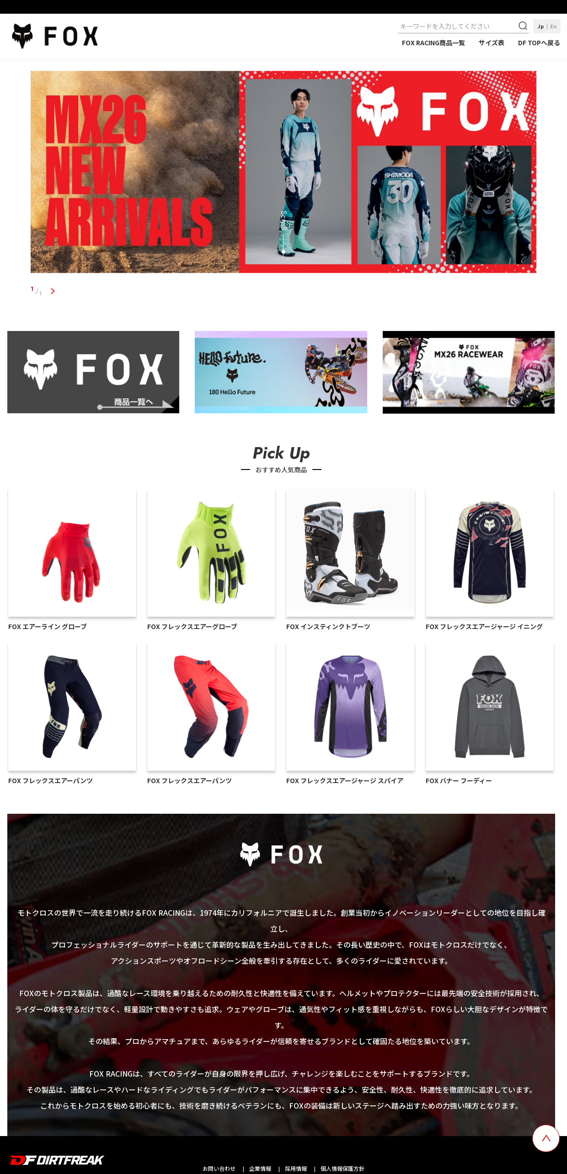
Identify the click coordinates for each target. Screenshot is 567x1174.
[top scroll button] (546, 1138)
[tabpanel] (283, 174)
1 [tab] (52, 291)
